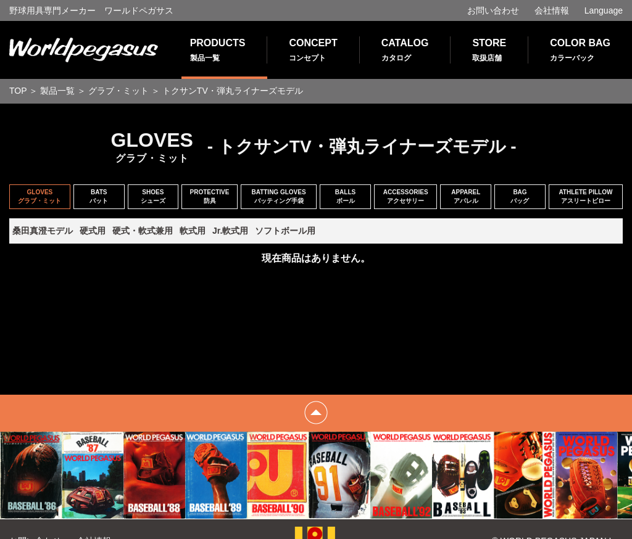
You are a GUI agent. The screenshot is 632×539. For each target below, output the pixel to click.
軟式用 (193, 231)
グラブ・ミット (118, 91)
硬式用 (93, 231)
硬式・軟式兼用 (142, 231)
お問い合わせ (493, 10)
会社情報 (551, 10)
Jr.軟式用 (230, 231)
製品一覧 (57, 91)
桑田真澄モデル (42, 231)
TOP (18, 91)
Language (603, 10)
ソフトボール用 (285, 231)
